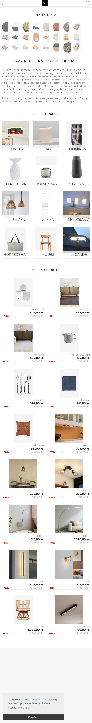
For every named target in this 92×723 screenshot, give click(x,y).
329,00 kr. (37, 493)
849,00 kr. (37, 584)
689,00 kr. (84, 406)
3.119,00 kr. (36, 312)
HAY (48, 149)
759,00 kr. (38, 497)
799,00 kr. (83, 629)
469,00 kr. (38, 542)
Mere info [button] (23, 707)
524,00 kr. (83, 312)
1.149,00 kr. (83, 452)
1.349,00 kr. (82, 539)
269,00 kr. (83, 493)
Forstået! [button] (33, 717)
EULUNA (85, 626)
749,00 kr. (38, 406)
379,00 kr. (83, 448)
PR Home (17, 219)
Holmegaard (47, 184)
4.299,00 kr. (37, 633)
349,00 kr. (84, 361)
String (48, 219)
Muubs (48, 255)
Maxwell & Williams (80, 354)
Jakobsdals (84, 400)
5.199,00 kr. (37, 316)
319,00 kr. (37, 539)
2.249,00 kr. (83, 542)
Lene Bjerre (17, 184)
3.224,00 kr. (36, 629)
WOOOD (39, 626)
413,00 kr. (83, 403)
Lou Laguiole (37, 400)
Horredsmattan (18, 255)
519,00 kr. (84, 497)
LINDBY (17, 149)
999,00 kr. (84, 588)
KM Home (85, 309)
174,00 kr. (83, 358)
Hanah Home (37, 309)
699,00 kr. (84, 316)
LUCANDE (39, 490)
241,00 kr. (37, 448)
